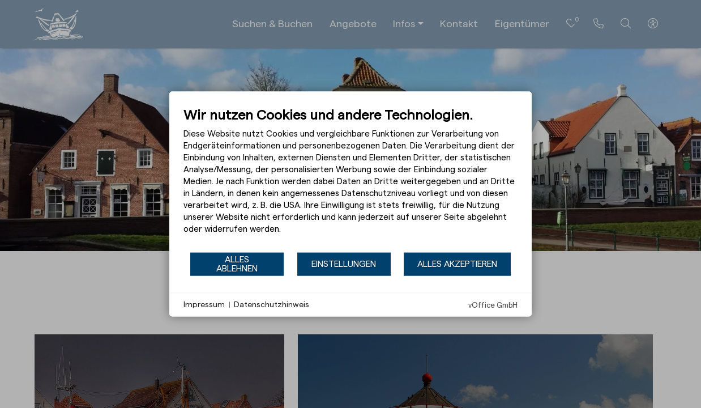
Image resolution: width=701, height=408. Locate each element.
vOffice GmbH (493, 305)
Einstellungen (343, 263)
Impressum (204, 304)
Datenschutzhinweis (271, 304)
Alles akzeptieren (457, 263)
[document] (350, 179)
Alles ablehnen (237, 263)
